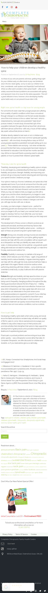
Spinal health (12, 423)
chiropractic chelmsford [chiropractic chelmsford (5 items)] (38, 457)
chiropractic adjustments (35, 420)
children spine (25, 418)
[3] (6, 145)
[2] (8, 140)
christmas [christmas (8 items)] (4, 460)
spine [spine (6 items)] (33, 472)
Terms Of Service (22, 534)
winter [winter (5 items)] (21, 475)
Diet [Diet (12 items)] (13, 460)
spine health (21, 423)
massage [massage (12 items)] (35, 463)
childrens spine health (9, 420)
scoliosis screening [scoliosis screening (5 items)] (9, 472)
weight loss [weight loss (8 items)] (15, 475)
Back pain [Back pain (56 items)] (21, 449)
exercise (4, 423)
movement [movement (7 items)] (10, 466)
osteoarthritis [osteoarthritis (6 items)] (42, 466)
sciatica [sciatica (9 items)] (26, 469)
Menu (4, 21)
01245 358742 (7, 2)
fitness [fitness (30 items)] (27, 460)
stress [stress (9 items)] (40, 472)
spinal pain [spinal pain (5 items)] (28, 472)
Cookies (34, 534)
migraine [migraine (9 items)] (3, 466)
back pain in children (12, 418)
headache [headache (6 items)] (33, 460)
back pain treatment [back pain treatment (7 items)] (33, 450)
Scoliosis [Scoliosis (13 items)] (31, 470)
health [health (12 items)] (39, 460)
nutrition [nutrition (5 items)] (37, 466)
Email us (17, 2)
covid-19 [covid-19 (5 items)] (9, 460)
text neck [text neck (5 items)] (9, 475)
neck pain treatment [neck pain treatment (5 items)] (29, 466)
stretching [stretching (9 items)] (4, 475)
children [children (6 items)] (28, 454)
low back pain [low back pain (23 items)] (14, 463)
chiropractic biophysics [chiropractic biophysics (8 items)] (24, 457)
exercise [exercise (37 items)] (19, 460)
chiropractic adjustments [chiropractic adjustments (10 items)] (9, 457)
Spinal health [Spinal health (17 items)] (20, 472)
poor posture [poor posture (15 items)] (6, 470)
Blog (38, 75)
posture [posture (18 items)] (15, 469)
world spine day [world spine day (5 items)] (27, 475)
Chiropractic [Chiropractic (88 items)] (39, 453)
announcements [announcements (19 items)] (8, 450)
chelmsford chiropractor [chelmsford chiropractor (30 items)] (13, 454)
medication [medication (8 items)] (42, 463)
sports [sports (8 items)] (36, 472)
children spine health (38, 418)
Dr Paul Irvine (30, 75)
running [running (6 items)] (21, 469)
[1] (29, 131)
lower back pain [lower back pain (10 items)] (26, 463)
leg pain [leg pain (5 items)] (5, 463)
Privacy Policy (7, 534)
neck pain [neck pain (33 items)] (18, 466)
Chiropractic (21, 420)
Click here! (11, 544)
